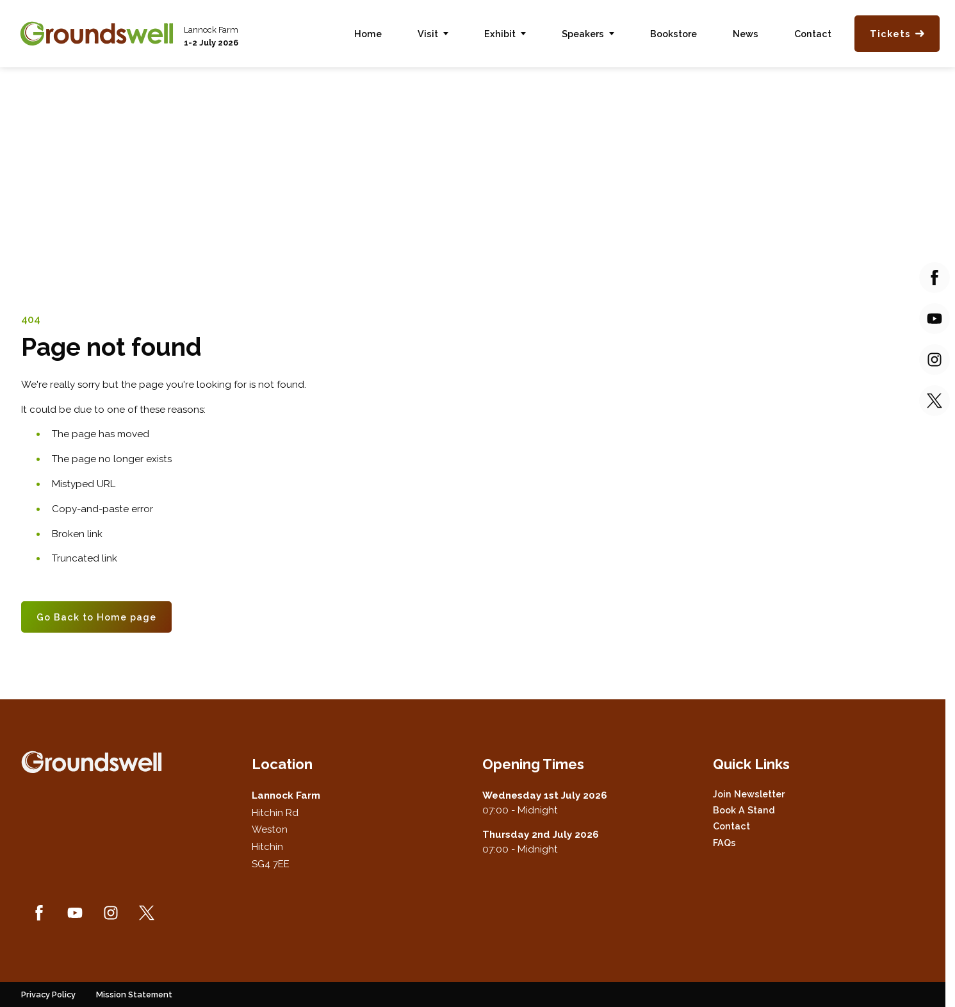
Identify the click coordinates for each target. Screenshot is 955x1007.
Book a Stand (744, 809)
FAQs (724, 842)
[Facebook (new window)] (39, 913)
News (745, 33)
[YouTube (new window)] (75, 913)
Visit (428, 33)
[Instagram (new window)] (111, 913)
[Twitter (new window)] (146, 913)
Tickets (897, 33)
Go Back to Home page (96, 617)
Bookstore (673, 33)
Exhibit (500, 33)
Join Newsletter (749, 793)
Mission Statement (134, 994)
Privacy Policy (48, 994)
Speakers (583, 33)
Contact (812, 33)
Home (368, 33)
